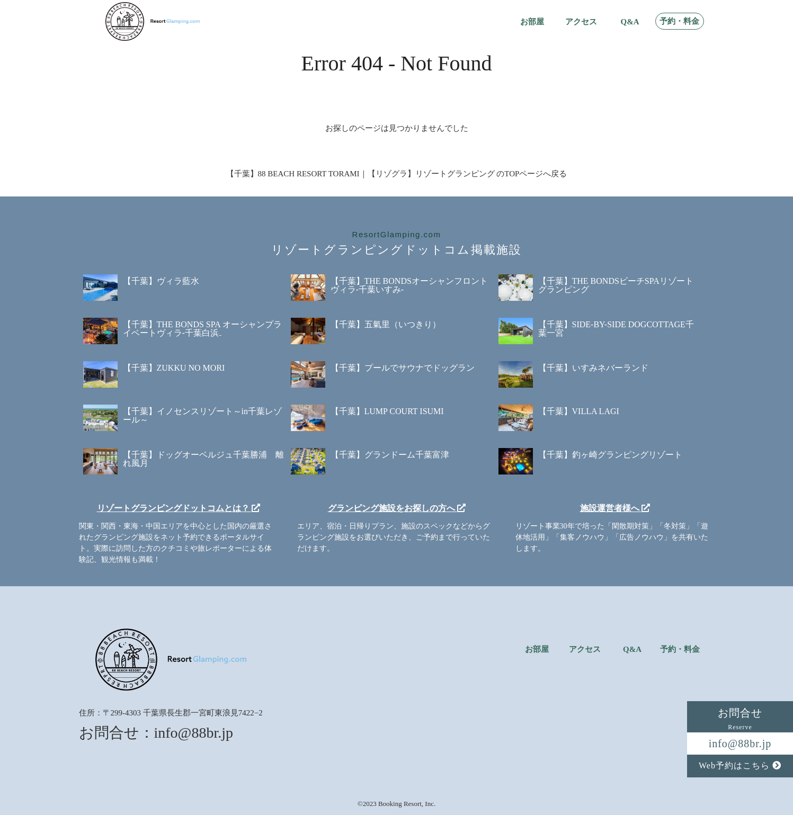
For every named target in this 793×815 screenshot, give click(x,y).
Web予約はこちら (740, 765)
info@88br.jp (740, 743)
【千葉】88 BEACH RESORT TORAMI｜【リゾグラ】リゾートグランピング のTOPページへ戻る (396, 173)
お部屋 (532, 22)
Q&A (630, 22)
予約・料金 (679, 21)
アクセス (581, 22)
